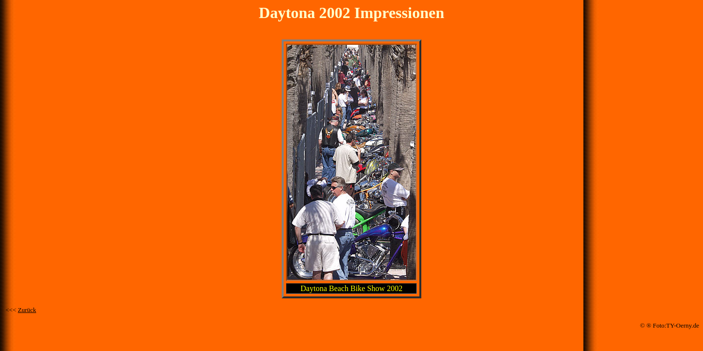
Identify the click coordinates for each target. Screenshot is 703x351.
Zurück (27, 309)
